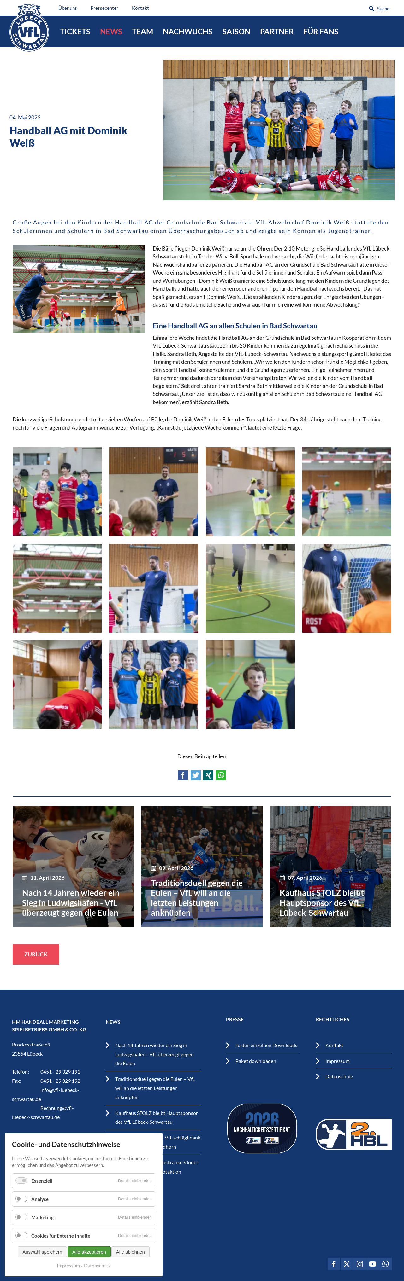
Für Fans (321, 31)
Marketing (42, 1229)
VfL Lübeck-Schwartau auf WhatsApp (385, 1264)
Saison (236, 31)
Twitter (196, 775)
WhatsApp (221, 775)
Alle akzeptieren (89, 1263)
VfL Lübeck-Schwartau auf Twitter (347, 1264)
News (111, 31)
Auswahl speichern (42, 1263)
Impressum (337, 1061)
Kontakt (140, 8)
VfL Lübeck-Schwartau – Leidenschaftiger (29, 28)
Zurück (36, 954)
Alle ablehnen (130, 1263)
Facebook (183, 775)
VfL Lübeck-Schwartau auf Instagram (360, 1264)
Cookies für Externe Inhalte (60, 1247)
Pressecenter (104, 8)
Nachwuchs (187, 31)
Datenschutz (339, 1076)
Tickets (75, 31)
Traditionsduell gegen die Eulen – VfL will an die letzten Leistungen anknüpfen (155, 1088)
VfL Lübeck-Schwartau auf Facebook (334, 1264)
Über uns (67, 8)
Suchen (371, 8)
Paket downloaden (255, 1061)
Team (142, 31)
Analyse (40, 1211)
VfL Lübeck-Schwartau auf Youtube (372, 1264)
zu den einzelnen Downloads (266, 1045)
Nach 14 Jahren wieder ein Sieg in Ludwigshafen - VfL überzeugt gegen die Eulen (154, 1054)
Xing (208, 775)
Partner (277, 31)
